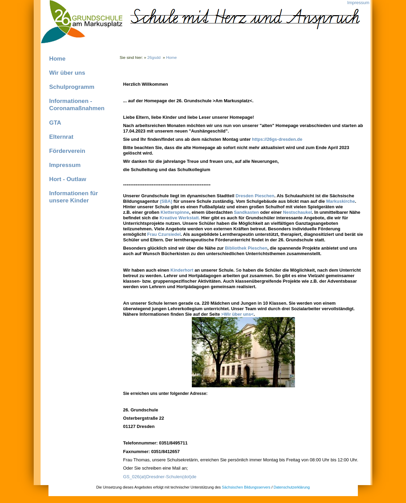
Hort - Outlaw (67, 179)
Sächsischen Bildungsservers (246, 487)
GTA (55, 122)
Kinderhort (182, 270)
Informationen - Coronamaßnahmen (77, 104)
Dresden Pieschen (254, 195)
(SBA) (166, 201)
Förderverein (67, 150)
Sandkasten (246, 212)
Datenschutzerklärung (292, 487)
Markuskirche (340, 201)
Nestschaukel (297, 212)
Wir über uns (67, 72)
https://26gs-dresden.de (277, 139)
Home (57, 58)
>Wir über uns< (237, 314)
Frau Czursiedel (164, 234)
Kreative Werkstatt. (180, 217)
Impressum (358, 2)
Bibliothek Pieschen (246, 248)
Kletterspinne (175, 212)
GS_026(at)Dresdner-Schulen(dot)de (159, 476)
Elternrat (61, 136)
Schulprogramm (72, 86)
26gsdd (154, 57)
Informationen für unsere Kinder (73, 197)
